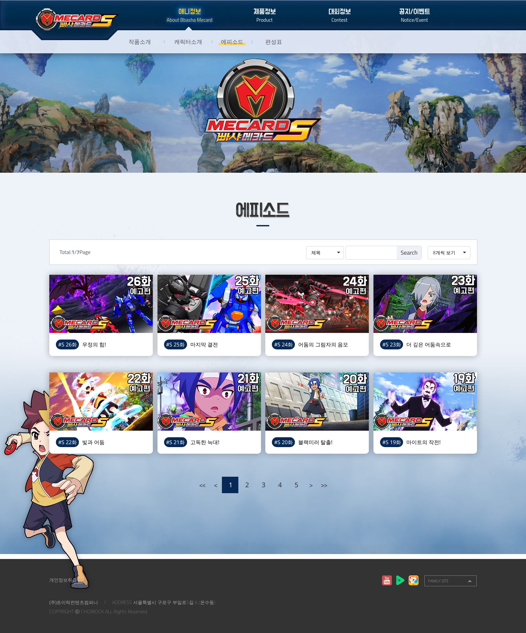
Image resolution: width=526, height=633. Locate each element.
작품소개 (140, 41)
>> (324, 485)
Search (409, 252)
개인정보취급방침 (67, 580)
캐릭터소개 (188, 41)
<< (202, 485)
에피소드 (232, 41)
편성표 (273, 41)
